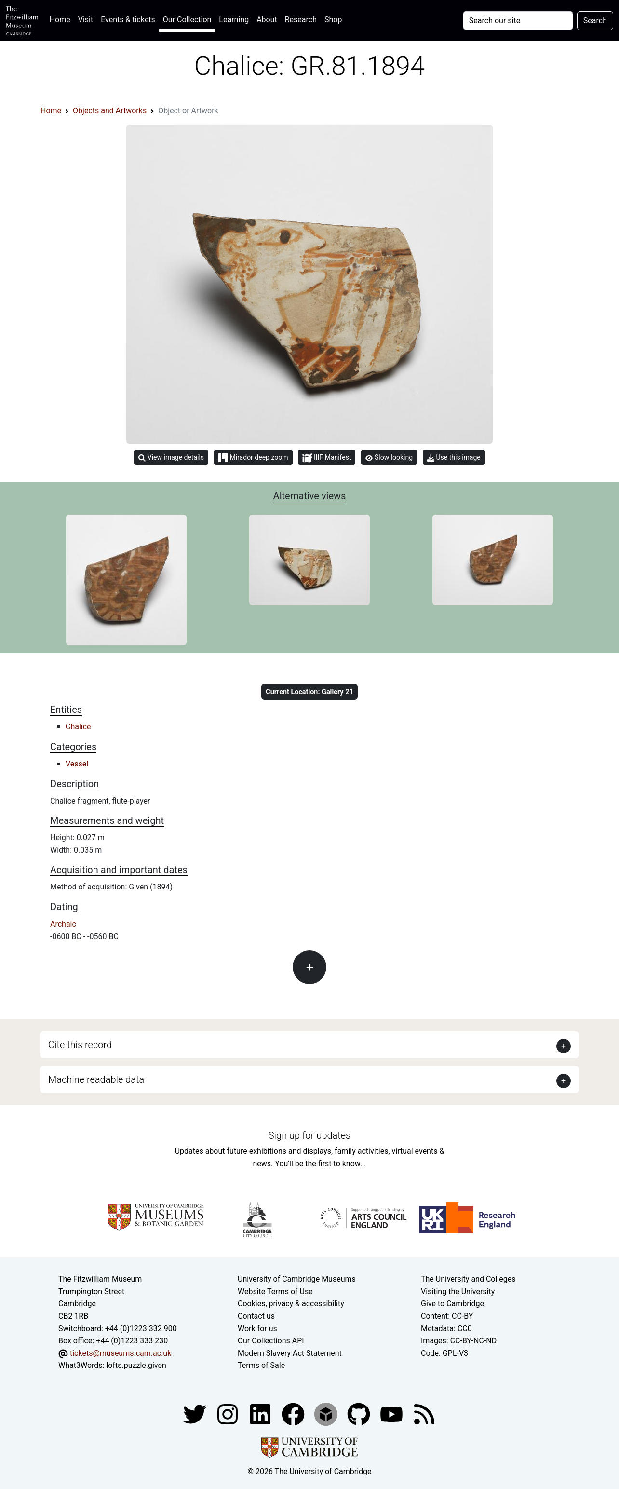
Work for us (257, 1328)
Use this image (454, 457)
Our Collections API (271, 1340)
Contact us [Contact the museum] (256, 1316)
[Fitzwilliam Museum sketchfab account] (326, 1413)
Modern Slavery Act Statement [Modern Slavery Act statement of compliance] (290, 1353)
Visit (85, 19)
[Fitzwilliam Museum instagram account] (228, 1413)
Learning (234, 19)
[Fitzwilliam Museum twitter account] (195, 1413)
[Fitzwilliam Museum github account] (359, 1413)
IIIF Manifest (326, 458)
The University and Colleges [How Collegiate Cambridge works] (468, 1279)
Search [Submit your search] (595, 20)
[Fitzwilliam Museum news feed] (424, 1413)
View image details (171, 457)
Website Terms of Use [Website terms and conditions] (275, 1291)
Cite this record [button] (80, 1045)
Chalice (78, 726)
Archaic (63, 924)
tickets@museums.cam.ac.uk (120, 1353)
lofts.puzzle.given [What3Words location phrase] (136, 1365)
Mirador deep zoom (253, 457)
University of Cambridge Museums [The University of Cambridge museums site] (297, 1279)
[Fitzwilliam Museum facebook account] (261, 1413)
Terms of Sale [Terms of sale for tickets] (261, 1365)
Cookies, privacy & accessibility (291, 1303)
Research (301, 19)
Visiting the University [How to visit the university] (458, 1291)
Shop (333, 19)
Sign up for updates (309, 1135)
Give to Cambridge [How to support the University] (452, 1303)
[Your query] (518, 20)
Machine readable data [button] (96, 1079)
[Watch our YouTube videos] (392, 1413)
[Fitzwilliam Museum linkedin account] (294, 1413)
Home (62, 18)
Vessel (77, 763)
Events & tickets (128, 19)
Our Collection (187, 19)
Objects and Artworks (110, 110)
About (266, 19)
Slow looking (389, 457)
